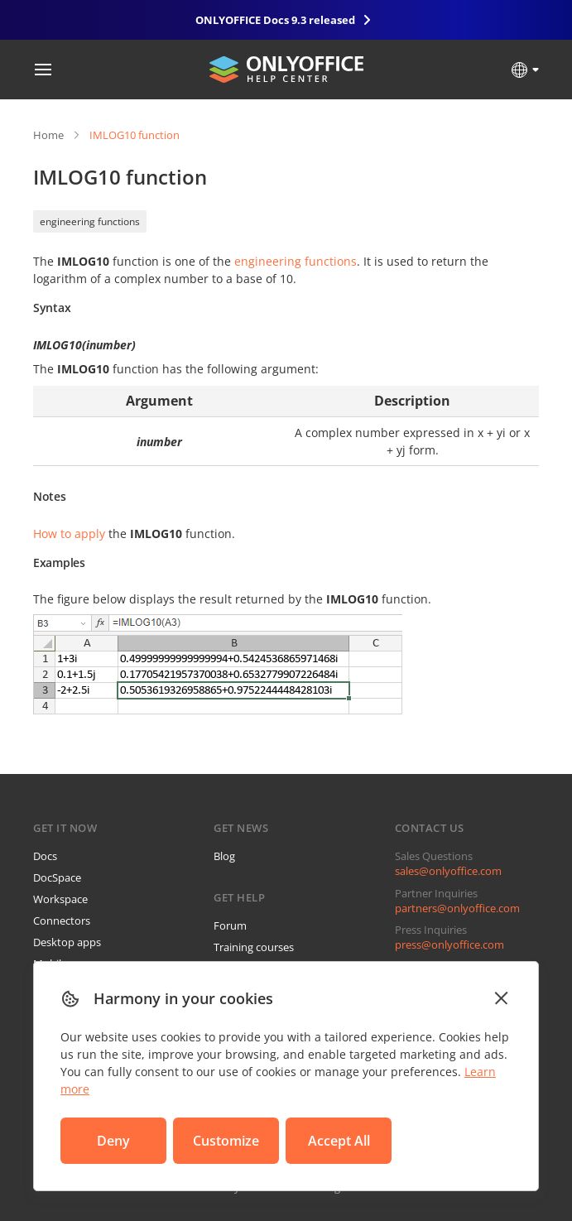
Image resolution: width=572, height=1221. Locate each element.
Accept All (339, 1141)
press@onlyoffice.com (449, 944)
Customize (226, 1141)
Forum (230, 925)
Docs (45, 855)
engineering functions (90, 221)
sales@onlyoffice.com (448, 870)
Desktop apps (67, 942)
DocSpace (57, 877)
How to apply (69, 533)
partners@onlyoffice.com (457, 908)
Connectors (61, 920)
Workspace (60, 899)
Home (48, 134)
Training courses (254, 947)
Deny (113, 1141)
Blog (224, 855)
